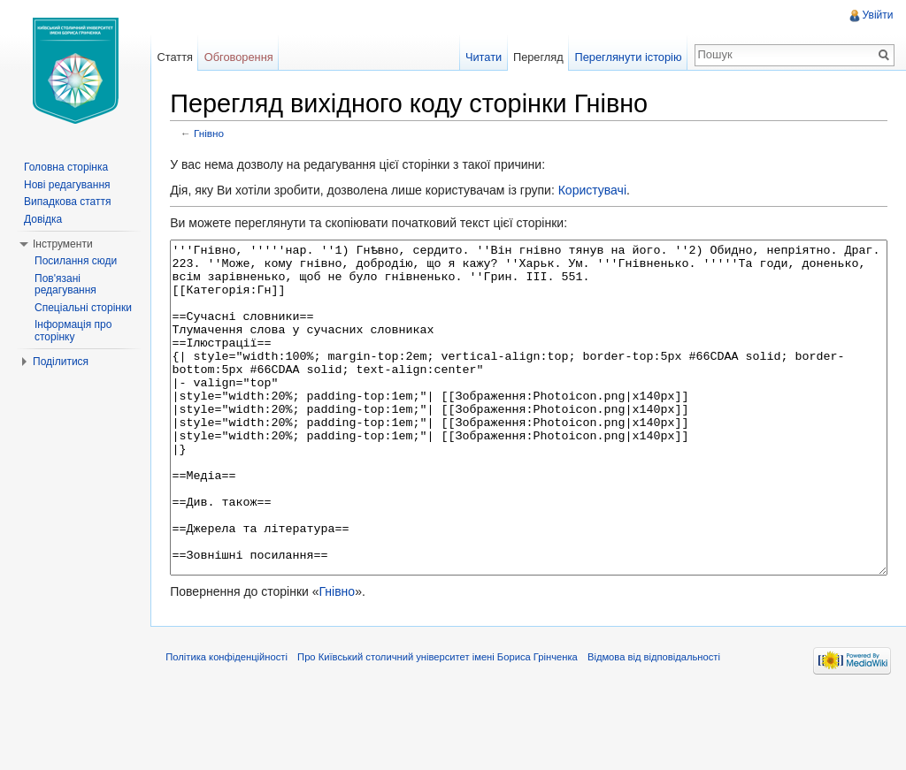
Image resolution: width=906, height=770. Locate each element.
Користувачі (599, 192)
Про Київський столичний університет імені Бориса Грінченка (445, 729)
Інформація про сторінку (73, 330)
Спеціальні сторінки (83, 307)
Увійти (876, 15)
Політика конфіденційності (234, 729)
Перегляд (536, 57)
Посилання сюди (76, 261)
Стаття (179, 57)
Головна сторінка (66, 167)
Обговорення (244, 57)
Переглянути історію (626, 57)
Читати (481, 57)
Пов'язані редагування (65, 284)
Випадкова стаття (67, 201)
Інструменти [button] (63, 244)
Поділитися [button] (60, 361)
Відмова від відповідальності (661, 729)
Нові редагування (67, 185)
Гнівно (217, 135)
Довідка (43, 219)
